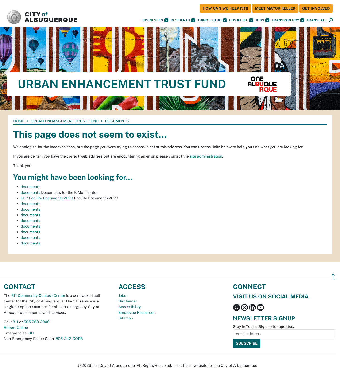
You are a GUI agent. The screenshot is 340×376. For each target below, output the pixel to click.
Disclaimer (127, 301)
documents (30, 187)
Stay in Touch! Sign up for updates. (263, 326)
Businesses (154, 20)
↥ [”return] (333, 276)
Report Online (16, 327)
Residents (183, 20)
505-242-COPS (69, 339)
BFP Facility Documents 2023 (47, 198)
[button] (317, 20)
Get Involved (316, 8)
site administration (206, 156)
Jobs (262, 20)
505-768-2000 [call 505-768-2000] (37, 322)
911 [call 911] (31, 333)
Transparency (288, 20)
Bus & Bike (241, 20)
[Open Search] (331, 20)
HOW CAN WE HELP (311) (225, 8)
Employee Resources (136, 312)
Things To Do (212, 20)
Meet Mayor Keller (275, 8)
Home (18, 121)
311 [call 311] (15, 322)
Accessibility (129, 307)
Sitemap (125, 318)
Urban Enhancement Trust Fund (65, 121)
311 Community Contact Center (38, 295)
